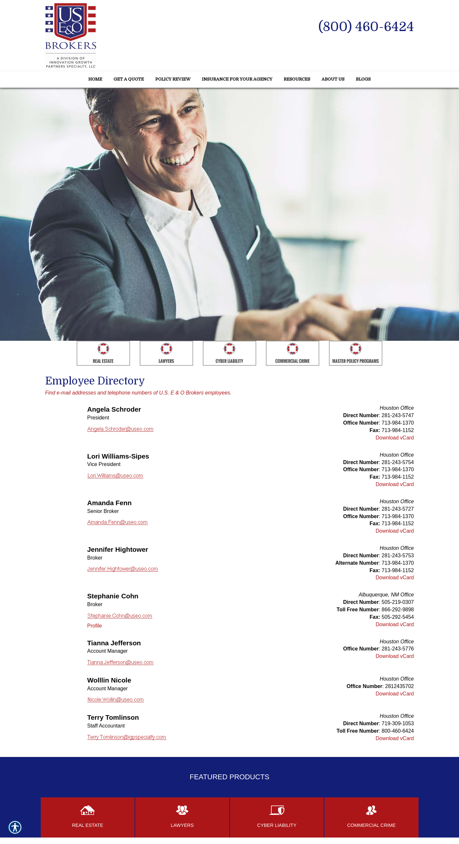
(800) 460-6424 (366, 26)
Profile (94, 625)
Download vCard (395, 437)
